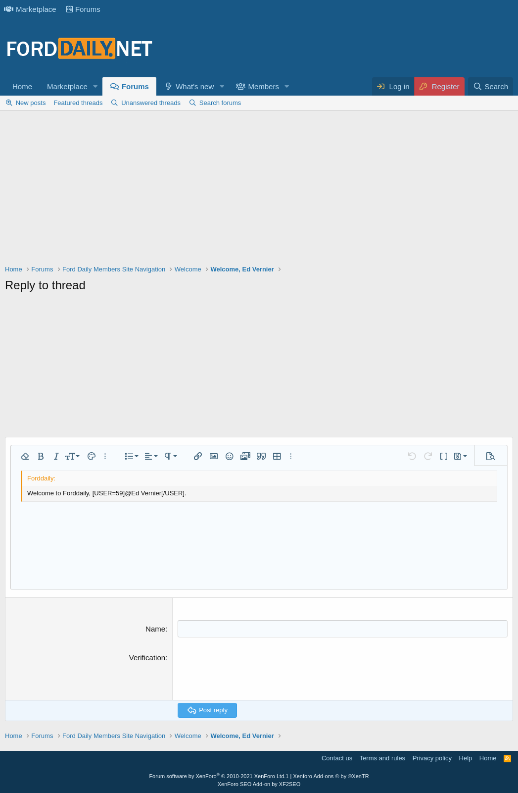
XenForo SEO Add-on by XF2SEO (259, 784)
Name (155, 629)
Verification (147, 657)
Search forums (220, 102)
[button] (95, 86)
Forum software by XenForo (217, 776)
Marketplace (30, 9)
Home (22, 86)
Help (465, 758)
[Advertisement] (259, 190)
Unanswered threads (151, 102)
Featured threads (77, 102)
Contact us (337, 758)
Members (263, 86)
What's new (195, 86)
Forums (83, 9)
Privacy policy (432, 758)
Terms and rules (382, 758)
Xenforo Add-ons (331, 776)
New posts (31, 102)
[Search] (490, 86)
